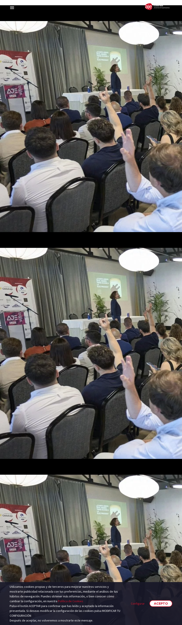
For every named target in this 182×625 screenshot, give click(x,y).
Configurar (138, 603)
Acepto (161, 603)
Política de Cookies (70, 601)
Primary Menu (12, 7)
